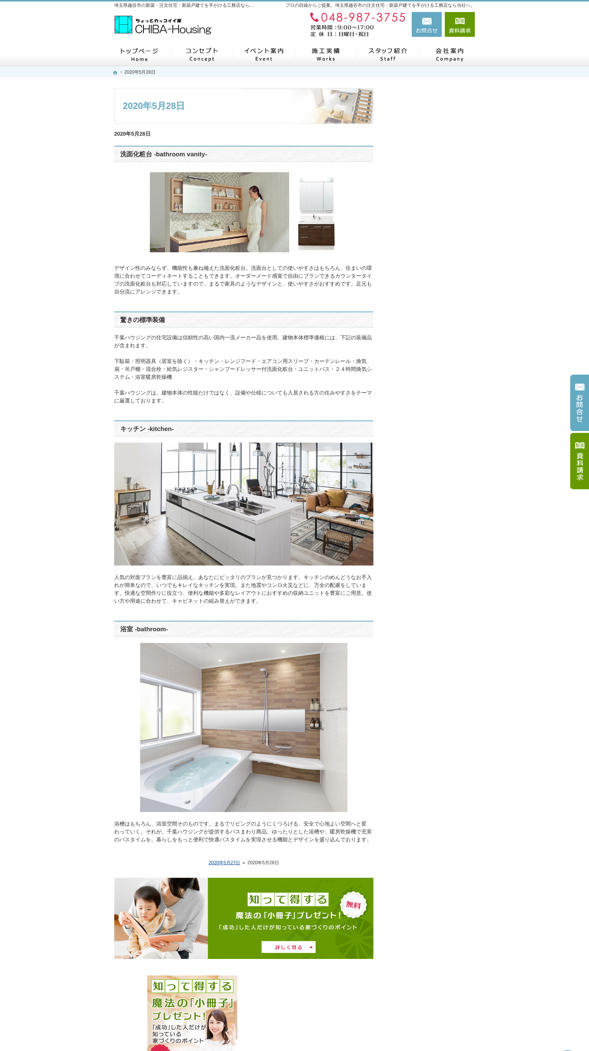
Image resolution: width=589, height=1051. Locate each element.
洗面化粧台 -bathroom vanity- (163, 154)
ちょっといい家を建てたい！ (431, 330)
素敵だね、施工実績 (420, 348)
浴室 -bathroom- (144, 629)
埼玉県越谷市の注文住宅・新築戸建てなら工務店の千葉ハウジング (366, 1031)
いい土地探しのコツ (420, 295)
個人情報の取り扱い (420, 575)
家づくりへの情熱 (418, 470)
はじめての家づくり (420, 400)
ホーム (404, 260)
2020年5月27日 (224, 862)
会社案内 (407, 452)
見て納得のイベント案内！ (428, 278)
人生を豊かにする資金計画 (428, 313)
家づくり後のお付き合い (426, 435)
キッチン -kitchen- (147, 428)
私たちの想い (412, 365)
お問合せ (427, 24)
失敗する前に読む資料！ (426, 522)
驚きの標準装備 (142, 320)
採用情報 (407, 505)
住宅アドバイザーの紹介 (426, 487)
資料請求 (460, 24)
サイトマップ (412, 592)
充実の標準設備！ (418, 383)
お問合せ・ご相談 (418, 540)
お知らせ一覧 (412, 557)
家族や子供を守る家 (420, 417)
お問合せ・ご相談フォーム (430, 996)
